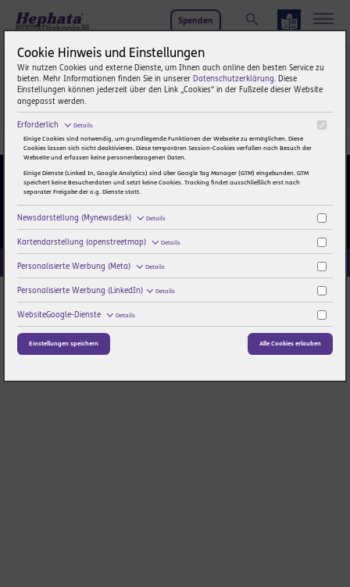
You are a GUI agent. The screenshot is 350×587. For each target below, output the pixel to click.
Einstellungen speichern (63, 343)
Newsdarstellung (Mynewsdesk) (91, 218)
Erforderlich (54, 125)
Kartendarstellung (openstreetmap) (98, 242)
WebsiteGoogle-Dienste (75, 315)
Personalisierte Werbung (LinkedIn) (95, 290)
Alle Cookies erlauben (290, 343)
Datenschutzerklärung (233, 79)
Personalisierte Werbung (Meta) (90, 266)
